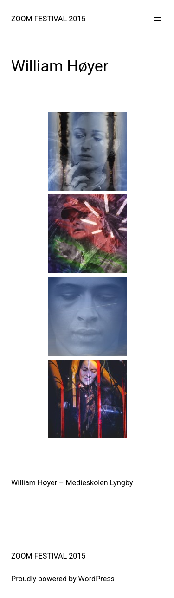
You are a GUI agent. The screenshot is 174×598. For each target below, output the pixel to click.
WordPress (96, 578)
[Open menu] (157, 19)
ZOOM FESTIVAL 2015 (48, 18)
